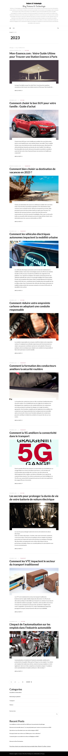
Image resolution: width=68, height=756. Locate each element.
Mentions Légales (13, 753)
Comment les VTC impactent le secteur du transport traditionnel (32, 563)
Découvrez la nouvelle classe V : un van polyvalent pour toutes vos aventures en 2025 (30, 727)
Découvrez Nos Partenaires (16, 741)
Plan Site (25, 753)
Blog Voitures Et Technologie (34, 6)
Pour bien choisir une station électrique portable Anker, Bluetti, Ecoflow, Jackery (30, 746)
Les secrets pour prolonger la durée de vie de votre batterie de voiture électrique (33, 497)
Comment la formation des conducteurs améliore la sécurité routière (32, 367)
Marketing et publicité (14, 696)
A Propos (42, 753)
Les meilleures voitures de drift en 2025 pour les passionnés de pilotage (27, 724)
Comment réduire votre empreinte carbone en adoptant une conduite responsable (29, 306)
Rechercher (12, 711)
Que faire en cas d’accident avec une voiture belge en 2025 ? (24, 730)
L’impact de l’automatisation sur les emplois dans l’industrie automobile (30, 626)
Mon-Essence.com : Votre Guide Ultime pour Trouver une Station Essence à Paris (33, 55)
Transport (27, 166)
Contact (20, 753)
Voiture (27, 50)
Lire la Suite (19, 90)
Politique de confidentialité (33, 753)
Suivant (29, 682)
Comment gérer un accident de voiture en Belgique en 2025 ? (24, 736)
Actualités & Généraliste (15, 692)
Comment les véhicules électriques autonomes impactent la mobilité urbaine (33, 235)
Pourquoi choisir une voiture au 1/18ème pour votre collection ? (25, 733)
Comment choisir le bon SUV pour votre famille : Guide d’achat (32, 104)
